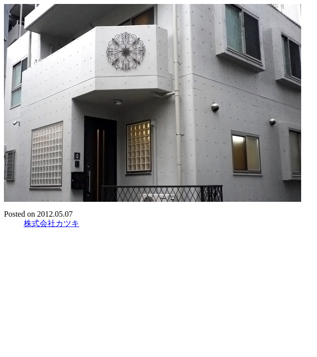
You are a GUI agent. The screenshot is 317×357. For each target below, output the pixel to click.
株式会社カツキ (51, 223)
